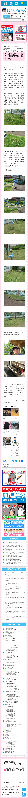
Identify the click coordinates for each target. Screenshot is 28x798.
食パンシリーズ (8, 749)
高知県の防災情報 (11, 746)
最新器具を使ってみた (12, 685)
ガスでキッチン (8, 638)
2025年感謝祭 (10, 718)
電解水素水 (7, 748)
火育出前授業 (8, 731)
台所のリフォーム (11, 725)
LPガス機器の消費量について (11, 583)
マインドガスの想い (9, 679)
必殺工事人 (9, 683)
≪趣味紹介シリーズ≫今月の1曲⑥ (7, 431)
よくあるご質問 (8, 636)
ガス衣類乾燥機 (8, 665)
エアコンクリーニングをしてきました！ (14, 560)
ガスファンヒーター (11, 656)
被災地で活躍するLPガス (12, 744)
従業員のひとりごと (13, 46)
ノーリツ (11, 642)
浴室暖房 (9, 657)
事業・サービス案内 (11, 786)
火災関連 (9, 743)
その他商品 (7, 633)
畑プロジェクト (10, 686)
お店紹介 (7, 631)
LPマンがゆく (8, 628)
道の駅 (6, 735)
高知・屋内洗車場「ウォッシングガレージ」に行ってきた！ (15, 432)
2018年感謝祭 (10, 709)
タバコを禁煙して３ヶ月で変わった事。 (14, 607)
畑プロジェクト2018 (14, 688)
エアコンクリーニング (12, 672)
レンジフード (10, 649)
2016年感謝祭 (10, 706)
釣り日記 (7, 737)
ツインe (6, 678)
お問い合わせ (5, 789)
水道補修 (7, 730)
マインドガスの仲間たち (8, 787)
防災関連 (7, 738)
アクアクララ (10, 694)
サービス (7, 668)
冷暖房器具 (9, 698)
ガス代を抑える (10, 662)
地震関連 (9, 742)
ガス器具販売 (10, 695)
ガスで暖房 (7, 652)
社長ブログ (7, 733)
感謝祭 (6, 704)
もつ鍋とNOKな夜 (6, 417)
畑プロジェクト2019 (14, 689)
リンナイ (11, 645)
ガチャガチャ (8, 667)
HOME (3, 786)
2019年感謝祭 (10, 710)
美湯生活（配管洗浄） (12, 674)
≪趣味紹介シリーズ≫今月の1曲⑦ (13, 559)
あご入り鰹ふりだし (9, 629)
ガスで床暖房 (10, 655)
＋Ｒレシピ (14, 647)
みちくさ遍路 (8, 635)
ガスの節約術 (8, 659)
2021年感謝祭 (10, 713)
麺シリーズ (7, 752)
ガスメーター (8, 664)
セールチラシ (8, 677)
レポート (7, 681)
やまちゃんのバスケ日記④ (15, 417)
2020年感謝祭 (10, 711)
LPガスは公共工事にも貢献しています (14, 555)
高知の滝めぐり (8, 751)
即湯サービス (10, 673)
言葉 (6, 734)
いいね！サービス (11, 671)
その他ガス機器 (8, 632)
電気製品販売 (10, 699)
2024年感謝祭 (10, 716)
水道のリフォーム (11, 726)
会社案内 (18, 786)
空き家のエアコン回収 (7, 446)
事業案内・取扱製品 (9, 691)
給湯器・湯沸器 (10, 650)
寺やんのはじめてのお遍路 (11, 701)
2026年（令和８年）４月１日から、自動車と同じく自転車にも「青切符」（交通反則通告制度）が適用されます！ (15, 451)
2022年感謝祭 (10, 714)
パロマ (11, 644)
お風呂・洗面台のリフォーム (13, 724)
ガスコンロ (9, 640)
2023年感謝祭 (10, 715)
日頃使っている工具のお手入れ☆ (12, 545)
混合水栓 (9, 728)
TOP (5, 46)
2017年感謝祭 (10, 708)
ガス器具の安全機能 (11, 741)
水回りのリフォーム (9, 721)
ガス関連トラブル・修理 (12, 696)
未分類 (6, 720)
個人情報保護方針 (13, 789)
